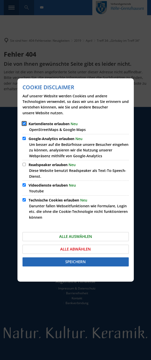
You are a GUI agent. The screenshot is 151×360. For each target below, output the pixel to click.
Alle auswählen (75, 236)
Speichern (75, 261)
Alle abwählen (75, 249)
